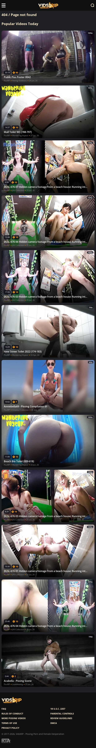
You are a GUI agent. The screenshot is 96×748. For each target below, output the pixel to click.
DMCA (53, 723)
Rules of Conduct (12, 713)
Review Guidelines (61, 718)
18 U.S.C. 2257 (57, 708)
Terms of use (9, 723)
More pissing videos (14, 718)
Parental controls (62, 713)
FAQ (4, 708)
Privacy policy (10, 728)
